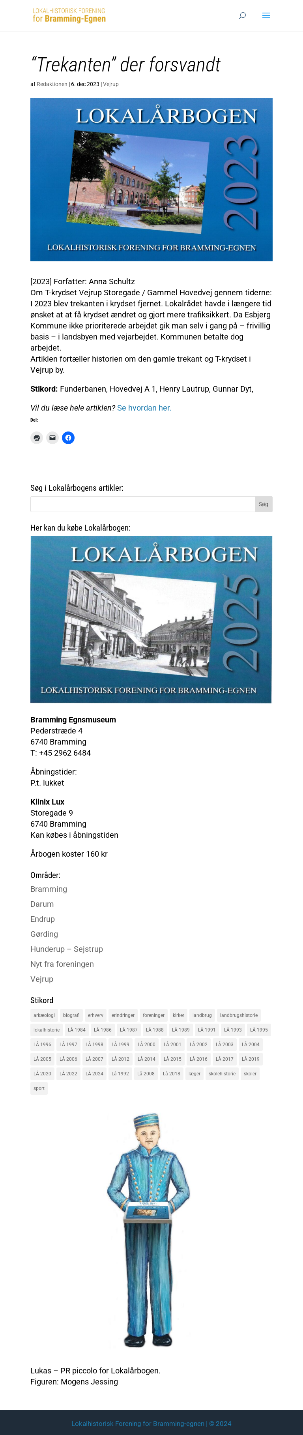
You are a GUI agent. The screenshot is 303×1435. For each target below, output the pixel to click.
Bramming (48, 889)
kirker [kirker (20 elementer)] (178, 1015)
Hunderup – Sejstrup (66, 949)
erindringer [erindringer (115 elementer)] (123, 1015)
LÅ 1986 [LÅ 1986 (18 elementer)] (103, 1030)
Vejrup (111, 84)
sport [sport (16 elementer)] (39, 1088)
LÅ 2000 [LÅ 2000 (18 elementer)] (146, 1044)
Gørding (44, 934)
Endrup (42, 919)
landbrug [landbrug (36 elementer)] (202, 1015)
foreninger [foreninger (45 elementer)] (154, 1015)
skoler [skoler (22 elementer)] (250, 1074)
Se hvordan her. (143, 408)
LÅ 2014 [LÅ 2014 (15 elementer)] (146, 1059)
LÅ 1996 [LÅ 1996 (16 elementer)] (42, 1044)
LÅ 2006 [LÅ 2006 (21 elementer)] (68, 1059)
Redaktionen (52, 84)
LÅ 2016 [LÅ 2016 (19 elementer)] (199, 1059)
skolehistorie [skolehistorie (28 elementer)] (222, 1074)
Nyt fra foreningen (62, 964)
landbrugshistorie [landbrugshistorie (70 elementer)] (239, 1015)
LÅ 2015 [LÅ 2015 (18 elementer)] (172, 1059)
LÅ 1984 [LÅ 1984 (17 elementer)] (77, 1030)
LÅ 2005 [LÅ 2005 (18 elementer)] (42, 1059)
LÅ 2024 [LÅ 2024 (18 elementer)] (94, 1074)
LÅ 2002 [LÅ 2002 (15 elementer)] (199, 1044)
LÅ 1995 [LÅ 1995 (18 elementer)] (259, 1030)
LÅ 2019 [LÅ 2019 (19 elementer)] (251, 1059)
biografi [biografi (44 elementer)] (71, 1015)
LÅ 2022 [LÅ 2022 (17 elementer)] (68, 1074)
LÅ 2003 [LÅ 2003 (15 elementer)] (225, 1044)
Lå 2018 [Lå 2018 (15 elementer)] (171, 1074)
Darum (42, 904)
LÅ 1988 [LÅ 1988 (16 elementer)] (155, 1030)
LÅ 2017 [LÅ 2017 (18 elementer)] (225, 1059)
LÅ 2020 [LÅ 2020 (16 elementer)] (42, 1074)
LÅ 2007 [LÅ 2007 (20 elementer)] (94, 1059)
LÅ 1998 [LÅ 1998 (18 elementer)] (94, 1044)
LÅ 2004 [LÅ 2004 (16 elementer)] (251, 1044)
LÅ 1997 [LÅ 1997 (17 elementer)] (68, 1044)
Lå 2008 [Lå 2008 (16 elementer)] (146, 1074)
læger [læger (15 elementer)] (194, 1074)
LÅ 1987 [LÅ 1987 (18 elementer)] (129, 1030)
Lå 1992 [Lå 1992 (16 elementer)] (120, 1074)
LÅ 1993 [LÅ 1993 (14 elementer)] (233, 1030)
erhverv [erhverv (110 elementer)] (95, 1015)
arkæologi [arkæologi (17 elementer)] (44, 1015)
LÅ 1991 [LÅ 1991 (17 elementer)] (207, 1030)
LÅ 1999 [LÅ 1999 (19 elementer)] (120, 1044)
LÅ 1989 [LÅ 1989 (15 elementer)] (181, 1030)
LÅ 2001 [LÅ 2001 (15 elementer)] (172, 1044)
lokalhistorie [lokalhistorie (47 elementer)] (47, 1030)
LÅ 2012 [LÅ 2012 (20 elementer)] (120, 1059)
